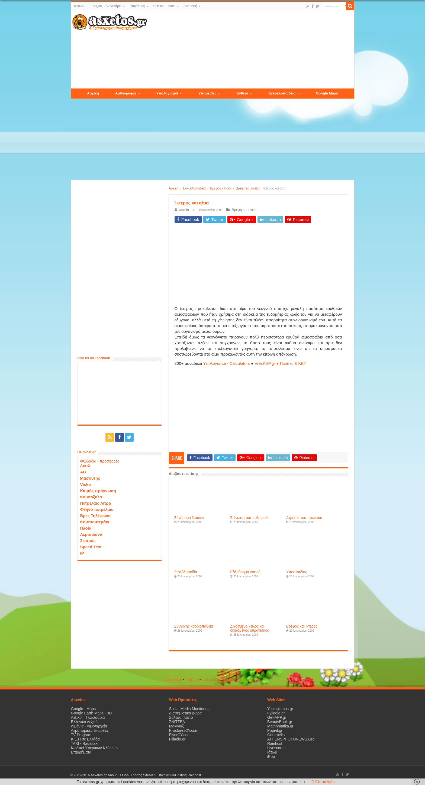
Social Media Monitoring (189, 709)
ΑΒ (83, 472)
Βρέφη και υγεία (247, 188)
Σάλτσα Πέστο (181, 717)
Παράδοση (137, 6)
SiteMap (149, 775)
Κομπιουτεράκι (94, 522)
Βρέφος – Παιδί (164, 6)
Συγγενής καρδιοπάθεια (193, 626)
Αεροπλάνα (91, 534)
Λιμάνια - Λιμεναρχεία (89, 726)
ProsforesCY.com (183, 730)
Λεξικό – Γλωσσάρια (106, 6)
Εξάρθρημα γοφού (245, 572)
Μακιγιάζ (176, 726)
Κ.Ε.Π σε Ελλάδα (85, 739)
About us (114, 775)
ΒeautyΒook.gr (249, 680)
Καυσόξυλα (91, 497)
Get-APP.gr (276, 717)
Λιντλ (85, 465)
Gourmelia (276, 735)
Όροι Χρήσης (132, 775)
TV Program (81, 735)
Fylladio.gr (276, 713)
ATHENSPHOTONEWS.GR (290, 739)
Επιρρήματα (81, 752)
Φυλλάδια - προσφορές (99, 461)
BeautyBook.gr (279, 722)
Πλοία (86, 528)
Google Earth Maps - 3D (91, 713)
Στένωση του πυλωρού (249, 518)
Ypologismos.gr (280, 709)
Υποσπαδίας (296, 572)
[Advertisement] (250, 50)
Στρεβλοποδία (185, 572)
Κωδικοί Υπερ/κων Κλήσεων (94, 748)
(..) (302, 782)
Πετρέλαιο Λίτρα (95, 503)
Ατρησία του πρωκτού (304, 518)
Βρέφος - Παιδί (220, 188)
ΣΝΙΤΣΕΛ (177, 722)
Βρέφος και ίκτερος (301, 626)
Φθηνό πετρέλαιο (97, 509)
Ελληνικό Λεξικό (84, 722)
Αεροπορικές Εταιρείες (90, 730)
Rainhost (274, 743)
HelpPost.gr (173, 680)
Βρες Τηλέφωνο (95, 515)
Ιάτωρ (272, 752)
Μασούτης (90, 478)
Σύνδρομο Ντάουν (189, 518)
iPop (271, 756)
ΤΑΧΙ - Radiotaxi (84, 743)
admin (184, 210)
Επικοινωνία (165, 775)
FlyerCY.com (180, 735)
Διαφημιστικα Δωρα (185, 713)
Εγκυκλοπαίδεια (194, 188)
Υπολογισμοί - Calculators (226, 363)
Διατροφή (190, 6)
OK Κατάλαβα (323, 782)
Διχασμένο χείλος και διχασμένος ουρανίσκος (249, 628)
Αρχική (174, 188)
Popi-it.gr (191, 680)
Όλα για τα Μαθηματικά (219, 680)
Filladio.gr (177, 739)
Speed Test (91, 547)
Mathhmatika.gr (280, 726)
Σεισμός (88, 540)
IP (82, 553)
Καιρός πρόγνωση (98, 490)
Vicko (85, 484)
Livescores (276, 748)
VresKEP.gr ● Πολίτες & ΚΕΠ (281, 363)
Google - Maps (83, 709)
